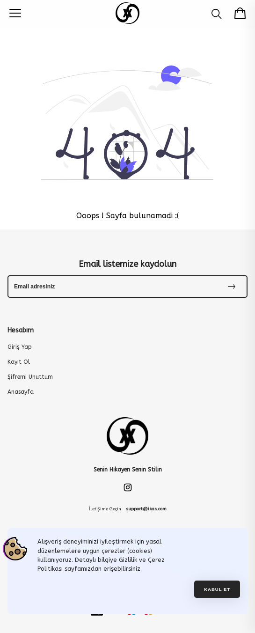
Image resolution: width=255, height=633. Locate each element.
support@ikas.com (146, 509)
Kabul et (217, 589)
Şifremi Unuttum (30, 377)
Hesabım (20, 330)
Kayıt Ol (18, 362)
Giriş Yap (19, 347)
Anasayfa (20, 392)
